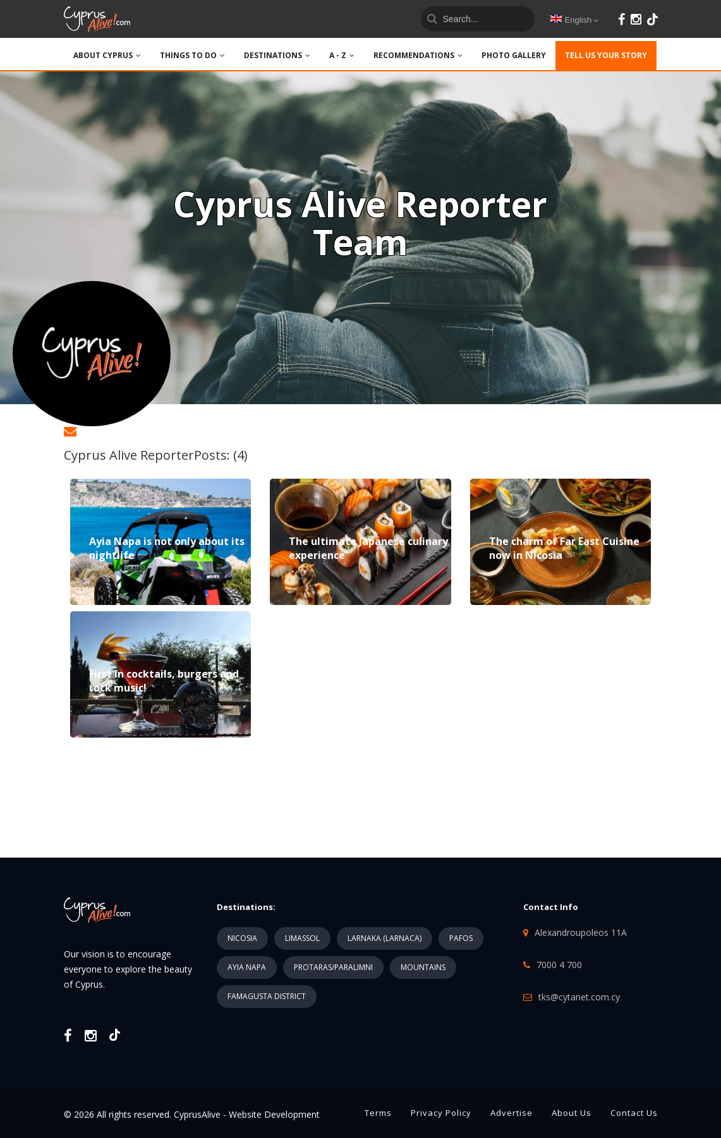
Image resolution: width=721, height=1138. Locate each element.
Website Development (274, 1114)
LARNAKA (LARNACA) (384, 938)
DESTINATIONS (277, 55)
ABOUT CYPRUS (107, 55)
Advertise (511, 1112)
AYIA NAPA (246, 967)
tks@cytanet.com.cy (579, 997)
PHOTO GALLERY (514, 55)
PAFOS (461, 938)
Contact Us (634, 1112)
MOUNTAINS (423, 967)
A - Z (341, 55)
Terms (378, 1112)
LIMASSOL (302, 938)
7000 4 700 (559, 965)
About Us (571, 1112)
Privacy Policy (441, 1112)
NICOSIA (242, 938)
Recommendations (418, 55)
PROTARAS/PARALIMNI (333, 967)
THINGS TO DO (192, 55)
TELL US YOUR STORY (606, 55)
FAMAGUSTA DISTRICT (266, 996)
